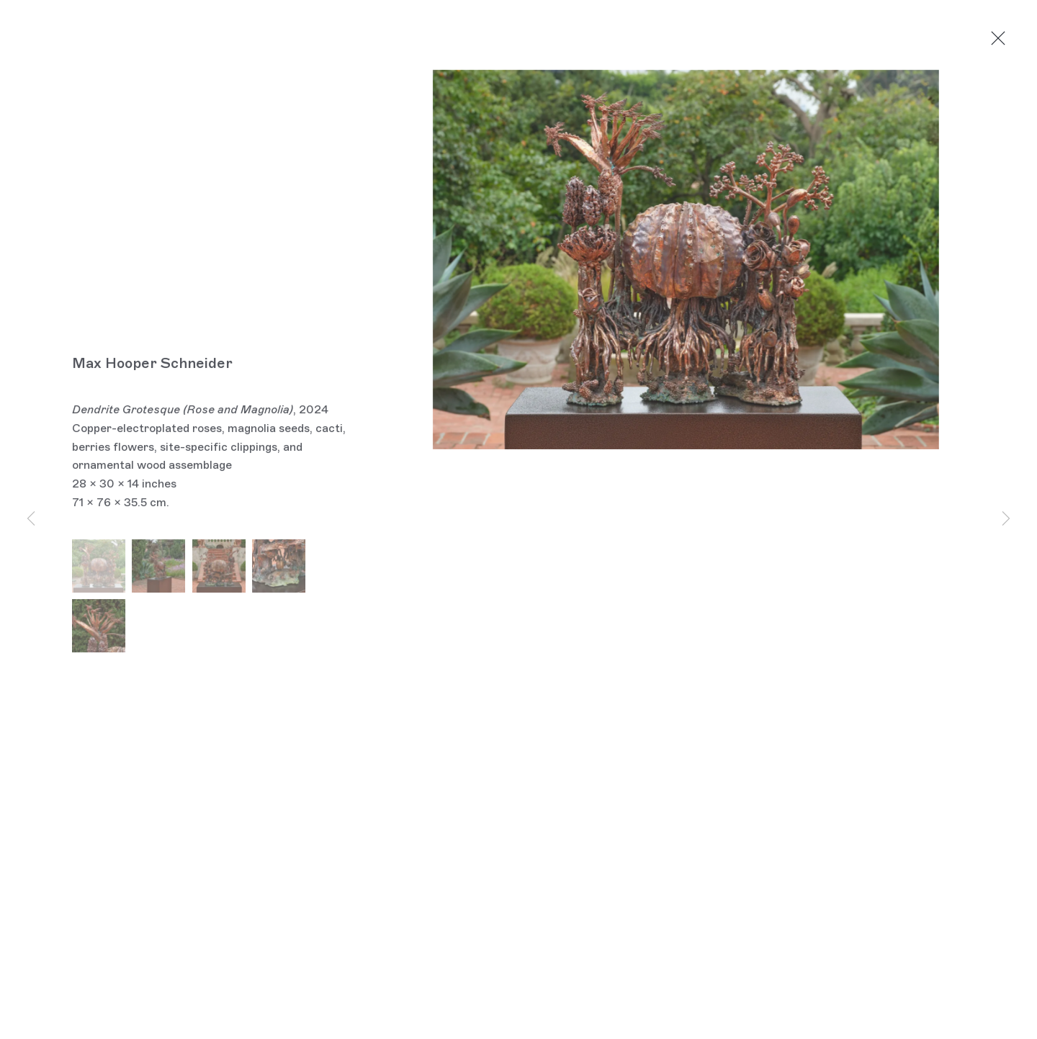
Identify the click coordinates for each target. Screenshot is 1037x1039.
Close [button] (1003, 38)
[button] (98, 568)
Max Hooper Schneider (152, 365)
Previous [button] (31, 519)
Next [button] (1006, 519)
